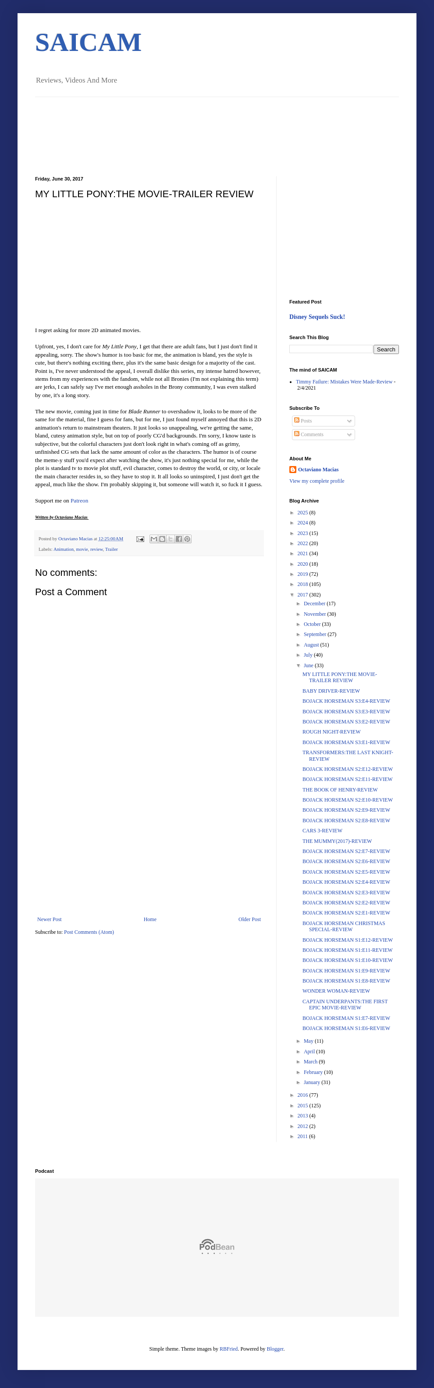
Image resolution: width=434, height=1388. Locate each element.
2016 (303, 1095)
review (96, 549)
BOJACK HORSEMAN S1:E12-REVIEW (347, 940)
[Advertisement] (149, 850)
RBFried (229, 1349)
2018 (303, 584)
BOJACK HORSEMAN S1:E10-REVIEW (347, 960)
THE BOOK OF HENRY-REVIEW (340, 790)
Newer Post (49, 919)
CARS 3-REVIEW (322, 831)
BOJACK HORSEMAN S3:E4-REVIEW (346, 701)
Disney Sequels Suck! (317, 316)
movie (82, 549)
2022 (303, 543)
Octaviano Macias (76, 538)
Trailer (111, 549)
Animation (63, 549)
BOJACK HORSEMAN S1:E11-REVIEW (347, 950)
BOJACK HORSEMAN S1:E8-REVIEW (346, 981)
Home (150, 919)
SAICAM (88, 42)
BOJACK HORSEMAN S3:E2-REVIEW (346, 722)
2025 (303, 513)
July (309, 655)
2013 (303, 1116)
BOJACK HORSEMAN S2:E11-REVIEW (347, 779)
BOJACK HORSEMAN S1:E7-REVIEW (346, 1018)
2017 (303, 595)
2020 (303, 564)
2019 (303, 574)
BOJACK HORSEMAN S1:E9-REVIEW (346, 971)
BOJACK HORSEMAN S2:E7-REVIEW (346, 851)
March (311, 1062)
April (310, 1051)
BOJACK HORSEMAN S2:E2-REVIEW (346, 903)
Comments (309, 434)
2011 (303, 1136)
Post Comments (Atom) (89, 932)
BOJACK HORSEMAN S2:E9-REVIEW (346, 810)
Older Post (249, 919)
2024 (303, 523)
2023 (303, 533)
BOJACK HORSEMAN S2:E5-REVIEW (346, 872)
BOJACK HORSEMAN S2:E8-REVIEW (346, 820)
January (312, 1082)
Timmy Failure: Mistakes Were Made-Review (344, 382)
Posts (303, 421)
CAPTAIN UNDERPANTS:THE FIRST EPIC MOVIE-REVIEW (345, 1004)
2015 (303, 1105)
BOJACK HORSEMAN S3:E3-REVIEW (346, 711)
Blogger (275, 1349)
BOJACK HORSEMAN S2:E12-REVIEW (347, 769)
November (315, 614)
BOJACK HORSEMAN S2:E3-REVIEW (346, 892)
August (312, 645)
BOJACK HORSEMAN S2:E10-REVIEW (347, 800)
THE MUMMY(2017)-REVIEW (337, 841)
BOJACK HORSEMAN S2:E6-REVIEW (346, 861)
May (309, 1041)
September (315, 634)
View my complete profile (317, 481)
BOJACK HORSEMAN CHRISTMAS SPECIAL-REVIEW (343, 926)
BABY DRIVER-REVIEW (331, 691)
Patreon (79, 500)
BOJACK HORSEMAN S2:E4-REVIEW (346, 882)
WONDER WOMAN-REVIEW (336, 991)
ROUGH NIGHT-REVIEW (331, 732)
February (314, 1072)
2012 (303, 1126)
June (309, 665)
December (315, 603)
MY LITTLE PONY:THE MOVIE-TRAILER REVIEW (339, 677)
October (313, 624)
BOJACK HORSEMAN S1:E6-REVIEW (346, 1028)
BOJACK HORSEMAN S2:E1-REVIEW (346, 913)
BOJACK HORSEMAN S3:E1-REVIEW (346, 742)
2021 (303, 553)
